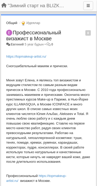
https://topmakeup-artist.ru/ (26, 56)
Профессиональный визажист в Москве (33, 35)
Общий (11, 23)
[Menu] (88, 5)
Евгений (17, 44)
